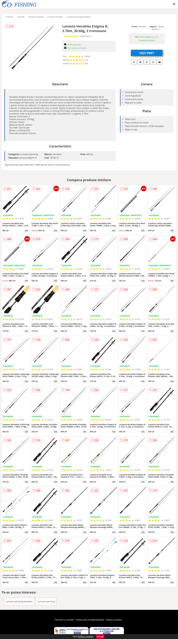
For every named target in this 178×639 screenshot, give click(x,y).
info (26, 230)
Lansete (20, 16)
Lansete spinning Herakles (79, 16)
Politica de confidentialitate (90, 619)
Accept (100, 636)
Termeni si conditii (64, 619)
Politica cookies (114, 619)
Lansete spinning (36, 16)
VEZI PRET (146, 53)
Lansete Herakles (55, 16)
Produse (9, 16)
